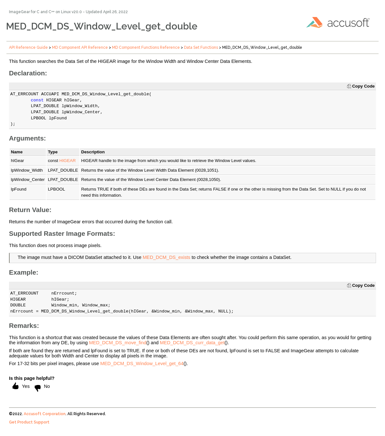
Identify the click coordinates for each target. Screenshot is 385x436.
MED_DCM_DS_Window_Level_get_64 (141, 363)
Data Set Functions (201, 47)
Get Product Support (29, 422)
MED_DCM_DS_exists (166, 257)
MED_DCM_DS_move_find (117, 342)
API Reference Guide (28, 47)
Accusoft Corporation (45, 414)
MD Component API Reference (80, 47)
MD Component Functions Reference (146, 47)
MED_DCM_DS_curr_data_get (192, 342)
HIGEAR (67, 160)
